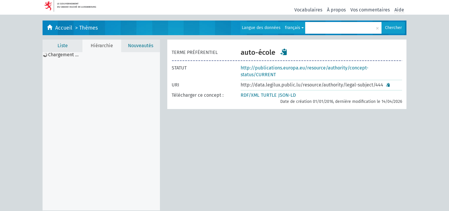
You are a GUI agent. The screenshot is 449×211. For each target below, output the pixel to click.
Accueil (64, 28)
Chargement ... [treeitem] (63, 54)
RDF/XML (250, 95)
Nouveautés (140, 45)
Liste (63, 45)
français (294, 27)
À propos (336, 10)
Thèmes (88, 28)
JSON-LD (287, 95)
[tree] (101, 131)
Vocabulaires (308, 10)
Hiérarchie (102, 45)
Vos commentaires (370, 10)
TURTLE (269, 95)
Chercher (393, 27)
